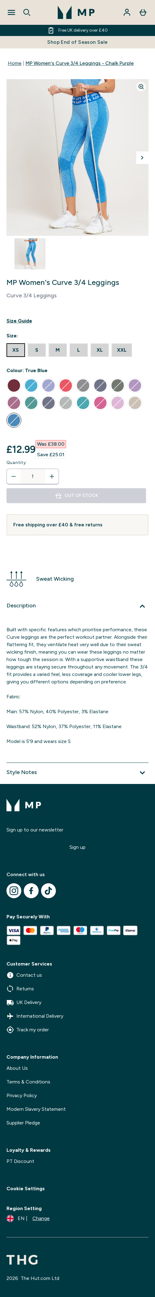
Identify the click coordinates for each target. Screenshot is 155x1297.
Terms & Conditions (28, 1082)
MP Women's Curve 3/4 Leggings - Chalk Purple (80, 63)
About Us (17, 1068)
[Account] (126, 12)
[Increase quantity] (52, 476)
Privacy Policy (21, 1095)
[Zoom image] (141, 87)
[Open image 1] (30, 254)
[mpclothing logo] (76, 12)
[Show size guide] (77, 321)
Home (15, 63)
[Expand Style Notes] (77, 773)
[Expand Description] (77, 606)
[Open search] (27, 12)
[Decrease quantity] (13, 476)
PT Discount (20, 1161)
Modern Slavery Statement (36, 1109)
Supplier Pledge (23, 1123)
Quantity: (16, 462)
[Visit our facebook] (31, 890)
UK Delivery (23, 1002)
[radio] (15, 350)
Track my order (27, 1030)
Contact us (24, 975)
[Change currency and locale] (28, 1218)
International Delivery (34, 1016)
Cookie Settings (25, 1188)
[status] (32, 476)
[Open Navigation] (11, 12)
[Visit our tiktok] (48, 890)
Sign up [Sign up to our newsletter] (77, 847)
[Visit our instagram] (13, 890)
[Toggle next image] (142, 157)
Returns (20, 989)
